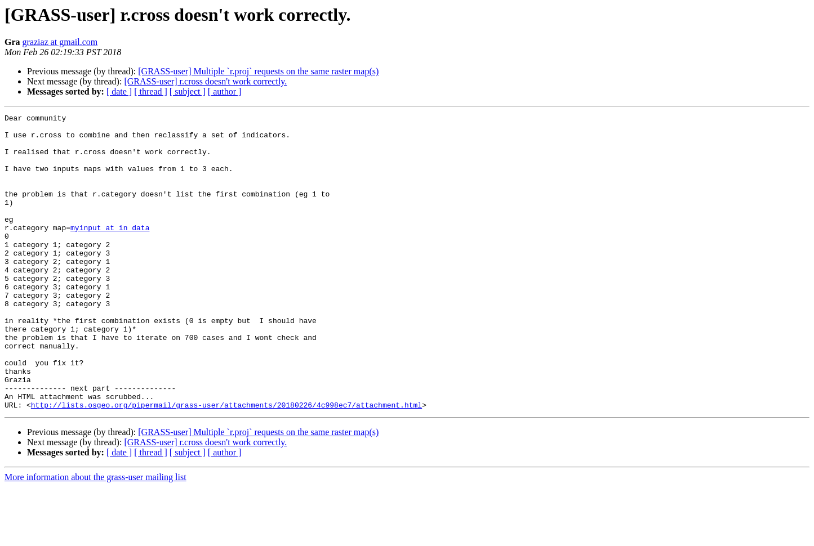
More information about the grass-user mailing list (95, 536)
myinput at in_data (109, 251)
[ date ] (119, 91)
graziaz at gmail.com (60, 42)
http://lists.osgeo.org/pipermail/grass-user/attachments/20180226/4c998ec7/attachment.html (226, 464)
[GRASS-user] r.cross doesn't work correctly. (205, 81)
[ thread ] (150, 91)
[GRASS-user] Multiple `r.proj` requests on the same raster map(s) (258, 71)
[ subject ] (188, 91)
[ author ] (225, 91)
